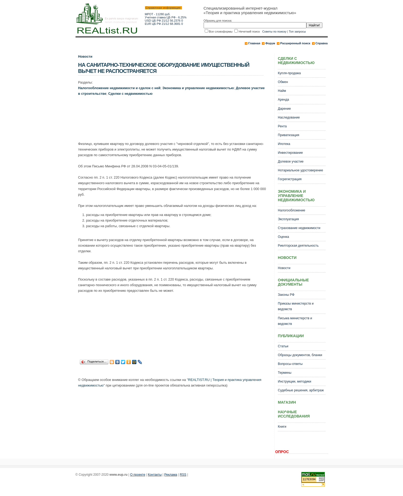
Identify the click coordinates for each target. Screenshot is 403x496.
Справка (321, 43)
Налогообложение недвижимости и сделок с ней (119, 88)
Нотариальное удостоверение (300, 170)
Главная (254, 43)
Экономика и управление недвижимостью (198, 88)
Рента (282, 126)
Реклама (170, 475)
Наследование (289, 117)
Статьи (283, 346)
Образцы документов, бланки (300, 355)
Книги (282, 426)
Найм (282, 91)
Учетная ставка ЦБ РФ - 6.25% (166, 17)
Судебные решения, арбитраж (301, 390)
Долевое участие (290, 161)
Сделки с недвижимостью (130, 94)
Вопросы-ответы (290, 364)
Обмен (283, 82)
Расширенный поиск (295, 43)
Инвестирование (290, 153)
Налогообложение (291, 210)
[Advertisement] (175, 120)
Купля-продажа (289, 73)
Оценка (283, 237)
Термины (284, 373)
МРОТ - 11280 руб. (158, 14)
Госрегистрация (290, 179)
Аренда (283, 99)
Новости (85, 56)
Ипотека (284, 144)
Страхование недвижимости (299, 228)
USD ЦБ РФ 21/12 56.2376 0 (164, 20)
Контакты (155, 475)
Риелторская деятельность (298, 245)
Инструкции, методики (294, 381)
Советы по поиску (274, 31)
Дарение (284, 109)
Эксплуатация (288, 219)
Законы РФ (286, 295)
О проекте (137, 475)
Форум (270, 43)
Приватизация (288, 135)
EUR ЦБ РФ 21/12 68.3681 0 (164, 23)
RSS (183, 475)
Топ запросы (297, 31)
